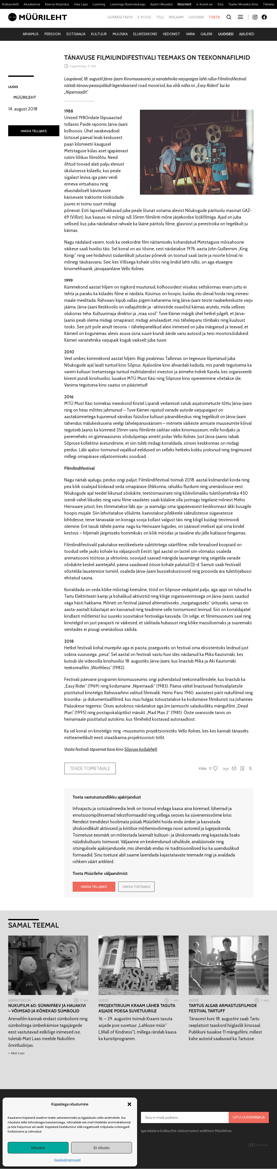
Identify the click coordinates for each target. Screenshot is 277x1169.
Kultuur (99, 34)
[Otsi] (229, 17)
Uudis (13, 87)
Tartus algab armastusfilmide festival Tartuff (223, 1008)
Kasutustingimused (67, 1160)
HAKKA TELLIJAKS (34, 131)
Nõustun (38, 1148)
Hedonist (171, 34)
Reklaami (176, 17)
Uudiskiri (196, 17)
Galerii (206, 34)
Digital (259, 1145)
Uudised (226, 34)
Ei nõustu (102, 1148)
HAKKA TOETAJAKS (136, 887)
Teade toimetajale (90, 768)
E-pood (144, 17)
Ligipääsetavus (120, 17)
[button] (129, 1104)
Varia (190, 34)
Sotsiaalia (75, 34)
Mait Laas (18, 1053)
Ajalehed (246, 34)
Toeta (214, 17)
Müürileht (24, 97)
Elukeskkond (145, 34)
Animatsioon (19, 1000)
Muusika (120, 34)
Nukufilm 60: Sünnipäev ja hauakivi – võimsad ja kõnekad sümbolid (47, 1008)
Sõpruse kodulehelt (140, 749)
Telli (160, 17)
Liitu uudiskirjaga (249, 1117)
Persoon (53, 34)
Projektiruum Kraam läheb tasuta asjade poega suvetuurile (136, 1008)
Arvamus (31, 34)
